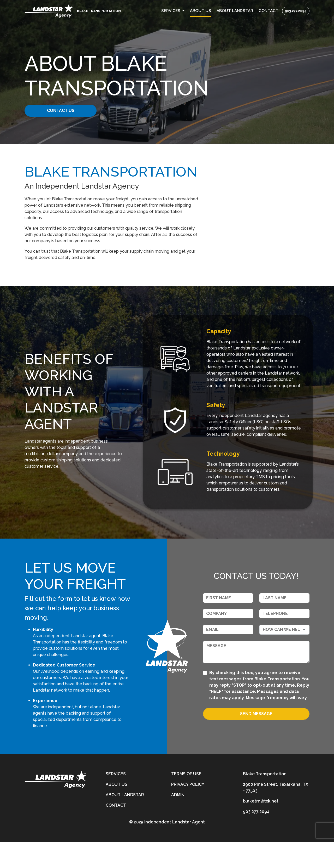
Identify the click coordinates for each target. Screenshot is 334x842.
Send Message (256, 713)
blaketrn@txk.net (260, 801)
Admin (177, 794)
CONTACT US (64, 110)
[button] (173, 11)
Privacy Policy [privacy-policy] (187, 784)
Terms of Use (186, 773)
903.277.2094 (296, 11)
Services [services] (116, 773)
